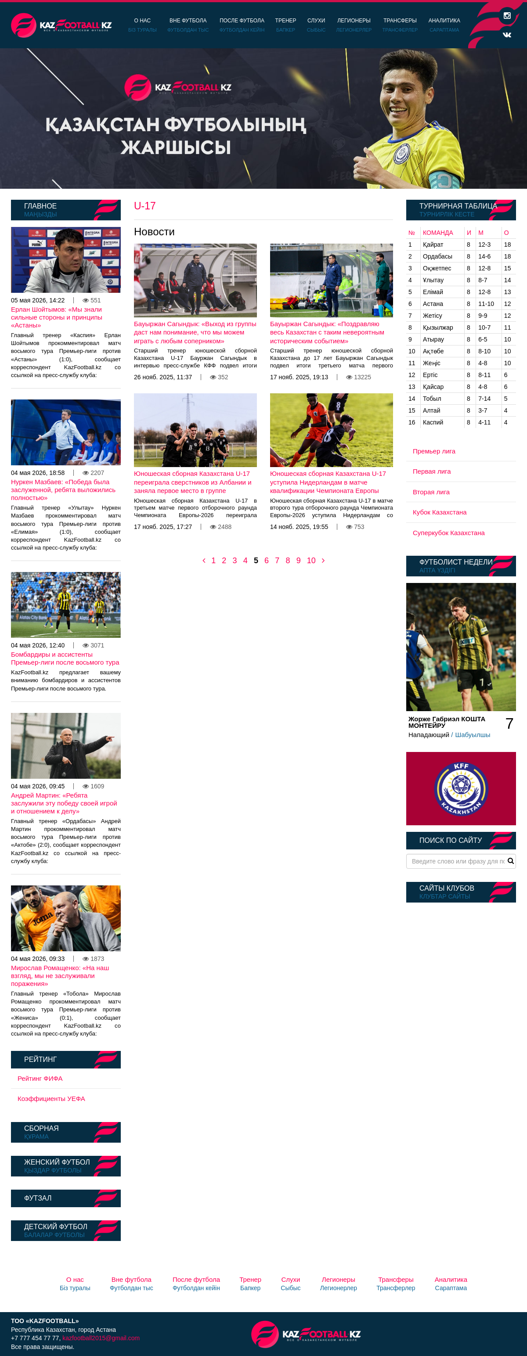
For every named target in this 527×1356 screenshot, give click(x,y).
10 (311, 560)
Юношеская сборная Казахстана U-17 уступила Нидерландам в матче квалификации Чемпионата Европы (328, 482)
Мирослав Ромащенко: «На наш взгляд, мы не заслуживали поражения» (60, 975)
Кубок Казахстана (440, 512)
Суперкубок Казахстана (449, 532)
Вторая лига (431, 492)
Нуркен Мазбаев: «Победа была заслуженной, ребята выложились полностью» (63, 489)
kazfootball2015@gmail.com (101, 1338)
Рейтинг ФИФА (40, 1078)
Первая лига (432, 471)
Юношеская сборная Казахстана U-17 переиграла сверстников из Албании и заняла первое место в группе (193, 482)
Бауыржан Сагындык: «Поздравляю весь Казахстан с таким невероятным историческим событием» (327, 332)
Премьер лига (434, 451)
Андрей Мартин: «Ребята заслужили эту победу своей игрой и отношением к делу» (64, 803)
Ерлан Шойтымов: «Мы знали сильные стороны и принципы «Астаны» (56, 317)
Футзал (37, 1198)
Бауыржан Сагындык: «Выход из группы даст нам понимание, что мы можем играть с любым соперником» (195, 332)
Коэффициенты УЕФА (51, 1098)
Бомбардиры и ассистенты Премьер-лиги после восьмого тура (65, 658)
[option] (263, 118)
